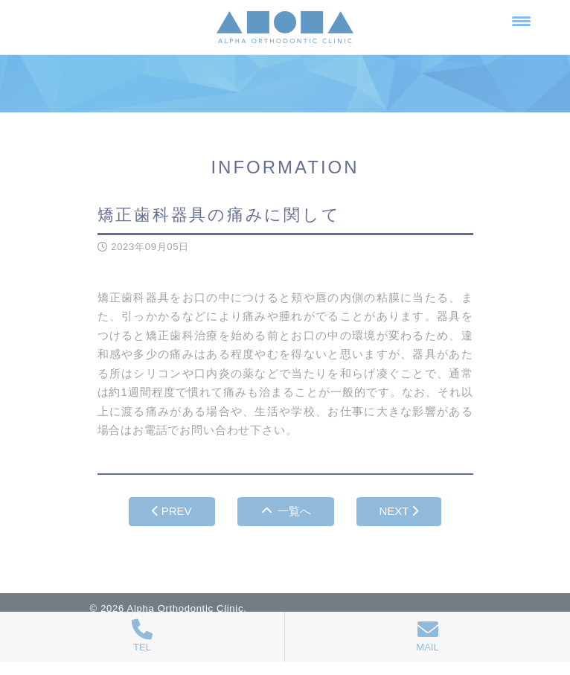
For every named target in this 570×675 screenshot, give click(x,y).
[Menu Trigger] (521, 20)
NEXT (399, 511)
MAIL (427, 636)
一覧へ (285, 511)
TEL (142, 636)
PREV (172, 511)
